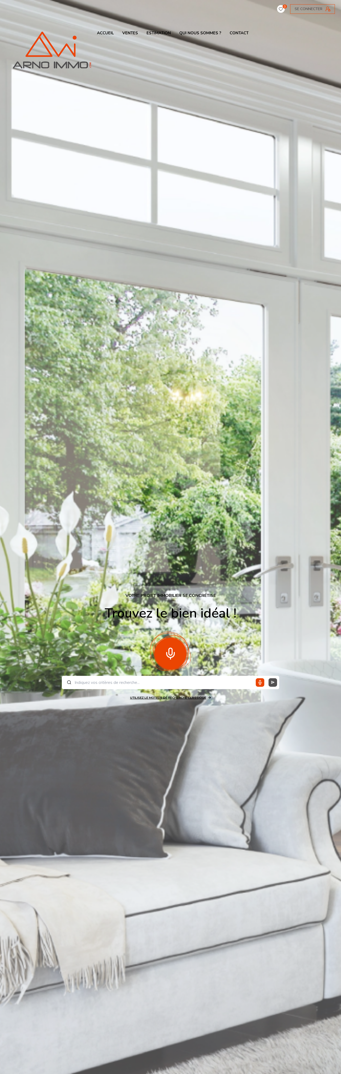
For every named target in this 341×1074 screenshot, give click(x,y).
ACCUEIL (105, 33)
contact (239, 33)
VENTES (130, 33)
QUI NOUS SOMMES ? (200, 33)
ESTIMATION (159, 33)
